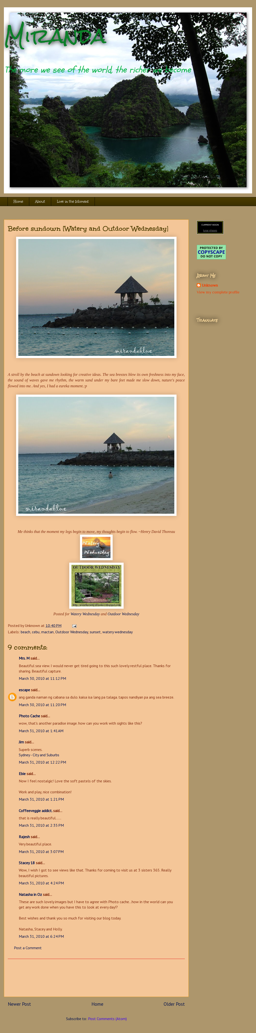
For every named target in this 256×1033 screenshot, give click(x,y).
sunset (95, 631)
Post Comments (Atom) (107, 1018)
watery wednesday (117, 631)
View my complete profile (218, 292)
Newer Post (19, 1004)
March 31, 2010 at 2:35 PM (41, 825)
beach (25, 631)
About (40, 201)
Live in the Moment (73, 201)
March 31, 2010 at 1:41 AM (41, 730)
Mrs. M (24, 658)
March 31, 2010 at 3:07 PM (41, 851)
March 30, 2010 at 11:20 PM (42, 704)
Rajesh (24, 836)
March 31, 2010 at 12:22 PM (42, 762)
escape (24, 689)
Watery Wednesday (85, 614)
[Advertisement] (96, 978)
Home (18, 201)
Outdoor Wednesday (123, 614)
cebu (35, 631)
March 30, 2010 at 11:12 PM (42, 678)
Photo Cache (29, 715)
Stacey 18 (27, 862)
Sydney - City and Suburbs (39, 754)
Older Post (174, 1004)
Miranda (55, 36)
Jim (21, 741)
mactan (47, 631)
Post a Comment (28, 947)
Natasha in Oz (30, 894)
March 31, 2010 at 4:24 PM (41, 883)
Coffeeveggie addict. (35, 810)
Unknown (210, 285)
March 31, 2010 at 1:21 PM (41, 799)
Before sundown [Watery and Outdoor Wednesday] (88, 228)
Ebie (22, 773)
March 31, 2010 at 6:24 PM (41, 936)
